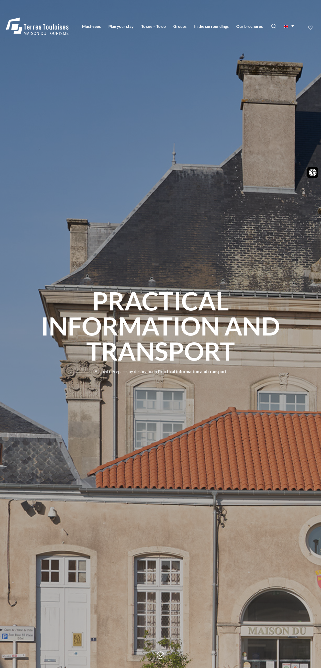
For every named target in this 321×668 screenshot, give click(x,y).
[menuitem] (288, 26)
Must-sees (91, 26)
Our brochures (249, 26)
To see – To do (153, 26)
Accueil (101, 371)
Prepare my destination (133, 371)
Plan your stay (121, 26)
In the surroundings (211, 26)
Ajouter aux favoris (310, 27)
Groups (180, 26)
